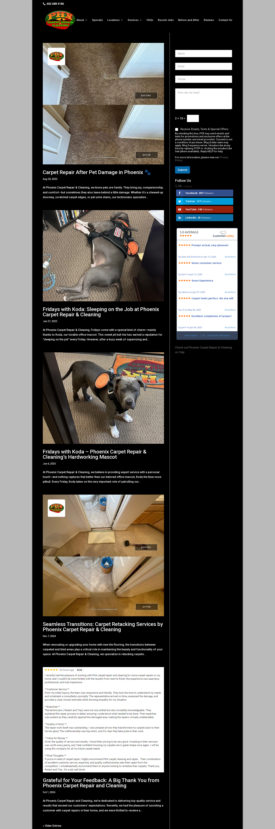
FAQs (150, 18)
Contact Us (225, 18)
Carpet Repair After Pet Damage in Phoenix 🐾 (97, 159)
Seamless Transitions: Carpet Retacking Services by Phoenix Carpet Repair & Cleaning (103, 613)
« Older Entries (52, 812)
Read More (230, 244)
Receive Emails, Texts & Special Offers (204, 116)
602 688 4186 (55, 3)
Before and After (188, 18)
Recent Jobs (166, 18)
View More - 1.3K (207, 322)
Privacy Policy (101, 824)
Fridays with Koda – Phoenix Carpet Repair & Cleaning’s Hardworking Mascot (94, 441)
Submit (182, 156)
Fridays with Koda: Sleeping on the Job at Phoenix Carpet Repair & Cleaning (101, 298)
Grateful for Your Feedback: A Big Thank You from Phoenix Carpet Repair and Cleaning (101, 769)
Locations (113, 18)
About (80, 18)
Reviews (209, 18)
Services (133, 18)
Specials (97, 18)
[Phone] (203, 66)
